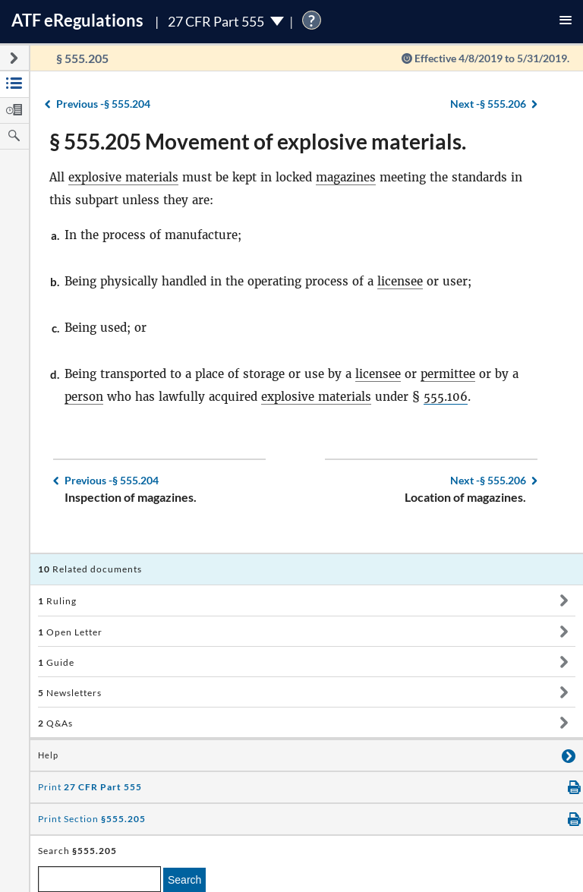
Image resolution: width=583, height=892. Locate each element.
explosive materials (123, 177)
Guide (56, 662)
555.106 (446, 396)
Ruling (57, 601)
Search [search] (184, 880)
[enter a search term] (99, 879)
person (84, 396)
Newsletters (70, 692)
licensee (400, 281)
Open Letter (70, 632)
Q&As (55, 723)
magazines (346, 177)
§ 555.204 (103, 104)
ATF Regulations (77, 20)
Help (48, 755)
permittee (448, 374)
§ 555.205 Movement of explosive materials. (257, 141)
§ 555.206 (488, 104)
